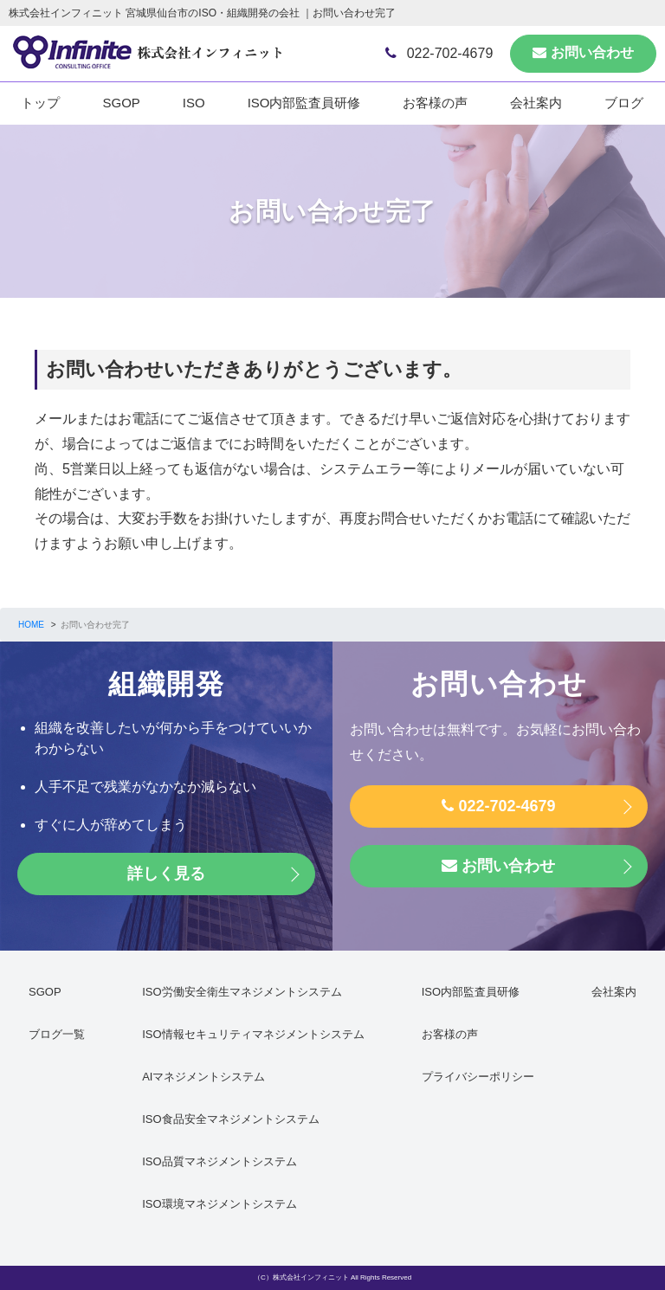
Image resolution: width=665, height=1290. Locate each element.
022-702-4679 (439, 53)
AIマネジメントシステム (203, 1076)
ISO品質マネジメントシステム (219, 1161)
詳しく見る (166, 873)
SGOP (120, 102)
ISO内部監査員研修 (304, 102)
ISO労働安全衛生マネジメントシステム (241, 991)
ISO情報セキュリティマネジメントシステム (253, 1034)
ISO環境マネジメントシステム (219, 1203)
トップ (40, 102)
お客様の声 (435, 102)
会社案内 (536, 102)
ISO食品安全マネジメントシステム (230, 1119)
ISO (194, 102)
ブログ (623, 102)
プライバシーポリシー (478, 1076)
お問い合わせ (583, 52)
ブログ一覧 (57, 1034)
